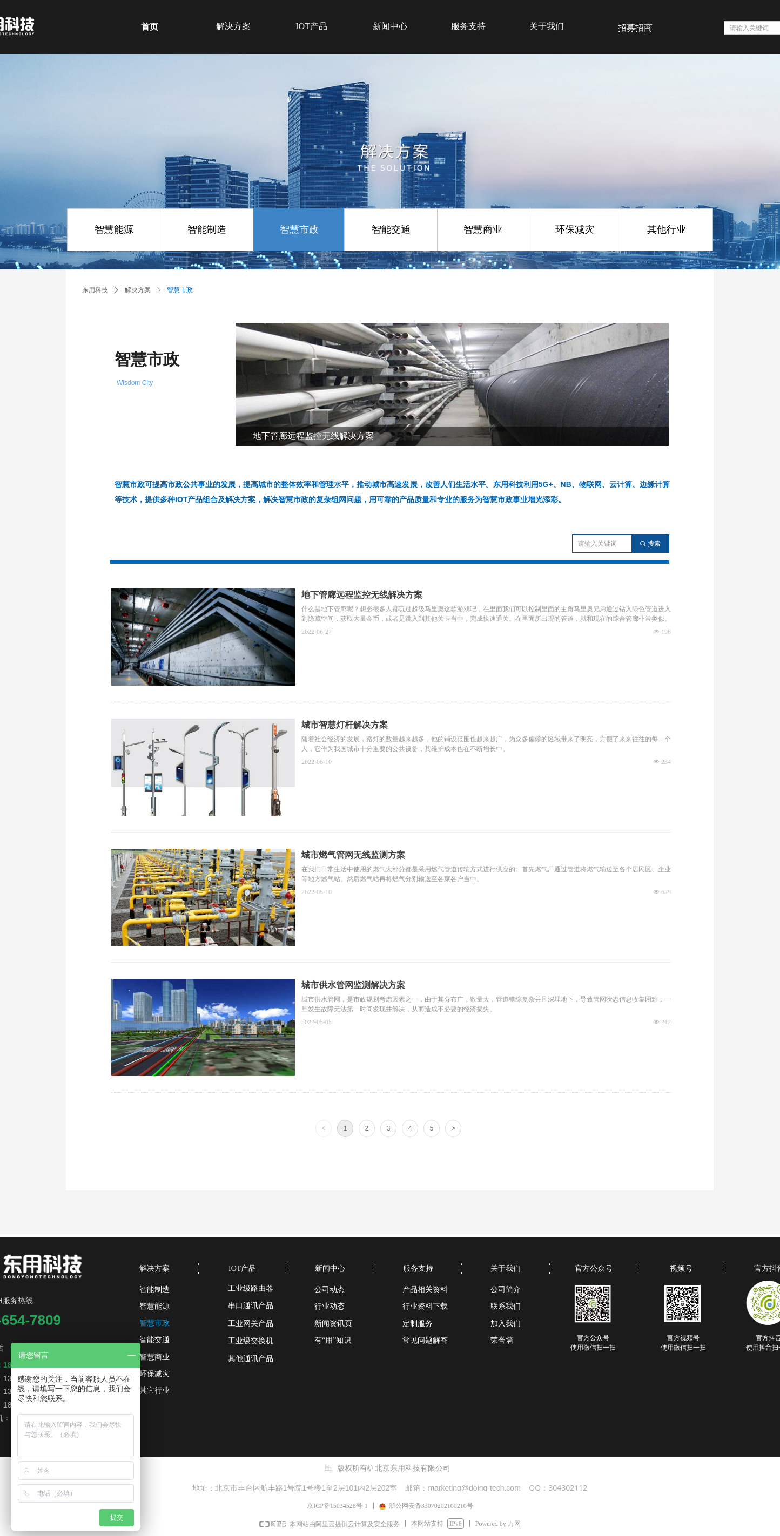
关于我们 (546, 26)
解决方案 (233, 26)
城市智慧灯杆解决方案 (344, 724)
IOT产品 (311, 26)
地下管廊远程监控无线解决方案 (361, 594)
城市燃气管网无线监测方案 (353, 855)
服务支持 (468, 26)
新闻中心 (390, 26)
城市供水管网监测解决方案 (353, 985)
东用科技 (95, 290)
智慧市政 (180, 290)
